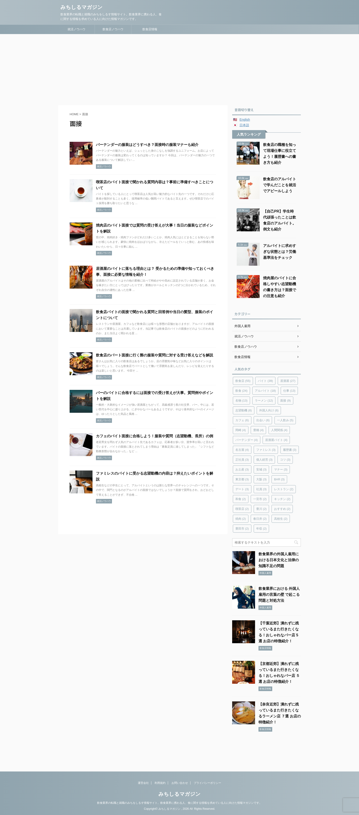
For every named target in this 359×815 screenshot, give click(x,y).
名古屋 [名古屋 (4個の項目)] (242, 449)
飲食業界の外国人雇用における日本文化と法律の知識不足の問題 (278, 560)
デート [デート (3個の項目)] (242, 489)
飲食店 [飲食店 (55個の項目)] (242, 381)
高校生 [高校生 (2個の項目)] (281, 518)
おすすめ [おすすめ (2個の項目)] (282, 509)
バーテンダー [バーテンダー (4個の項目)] (246, 440)
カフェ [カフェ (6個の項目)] (242, 420)
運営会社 (143, 783)
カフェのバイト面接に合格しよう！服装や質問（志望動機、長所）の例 (154, 436)
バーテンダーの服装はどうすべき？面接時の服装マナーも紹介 (147, 145)
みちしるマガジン (81, 7)
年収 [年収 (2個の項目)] (261, 528)
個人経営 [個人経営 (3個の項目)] (264, 459)
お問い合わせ (179, 783)
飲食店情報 (149, 29)
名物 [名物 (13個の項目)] (241, 400)
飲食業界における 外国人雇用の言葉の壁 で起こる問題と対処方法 (279, 594)
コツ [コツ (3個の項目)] (285, 459)
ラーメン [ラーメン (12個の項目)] (264, 400)
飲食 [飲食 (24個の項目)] (241, 390)
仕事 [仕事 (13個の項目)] (289, 390)
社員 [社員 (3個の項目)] (261, 489)
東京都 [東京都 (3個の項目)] (242, 479)
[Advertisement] (179, 68)
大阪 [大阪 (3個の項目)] (261, 479)
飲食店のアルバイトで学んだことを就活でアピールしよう (279, 185)
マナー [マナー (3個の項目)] (281, 469)
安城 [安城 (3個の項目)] (261, 469)
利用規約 (160, 783)
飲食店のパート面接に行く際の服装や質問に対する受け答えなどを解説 (154, 355)
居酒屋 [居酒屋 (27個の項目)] (287, 381)
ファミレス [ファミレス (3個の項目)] (266, 449)
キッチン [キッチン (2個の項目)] (282, 499)
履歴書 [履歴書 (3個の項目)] (289, 449)
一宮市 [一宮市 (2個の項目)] (260, 499)
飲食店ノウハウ (113, 29)
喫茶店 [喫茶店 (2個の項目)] (242, 509)
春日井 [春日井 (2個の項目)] (260, 518)
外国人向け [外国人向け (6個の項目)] (269, 410)
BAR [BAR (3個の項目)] (279, 479)
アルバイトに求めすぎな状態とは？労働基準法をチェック (279, 252)
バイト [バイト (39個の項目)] (265, 381)
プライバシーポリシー (207, 783)
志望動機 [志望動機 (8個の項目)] (243, 410)
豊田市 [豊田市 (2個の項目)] (242, 528)
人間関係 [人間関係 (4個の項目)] (279, 430)
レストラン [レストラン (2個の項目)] (284, 489)
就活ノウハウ (76, 29)
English (244, 119)
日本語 (244, 125)
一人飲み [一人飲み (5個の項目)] (285, 420)
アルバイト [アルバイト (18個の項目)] (265, 390)
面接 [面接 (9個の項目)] (285, 400)
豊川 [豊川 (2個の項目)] (261, 509)
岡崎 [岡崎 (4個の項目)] (240, 430)
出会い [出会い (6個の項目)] (263, 420)
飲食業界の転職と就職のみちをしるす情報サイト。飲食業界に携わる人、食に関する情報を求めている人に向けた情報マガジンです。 (179, 802)
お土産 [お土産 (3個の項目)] (242, 469)
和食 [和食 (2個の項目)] (240, 499)
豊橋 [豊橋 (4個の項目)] (258, 430)
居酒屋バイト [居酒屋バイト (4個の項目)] (276, 440)
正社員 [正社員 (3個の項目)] (242, 459)
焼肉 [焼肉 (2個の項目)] (240, 518)
